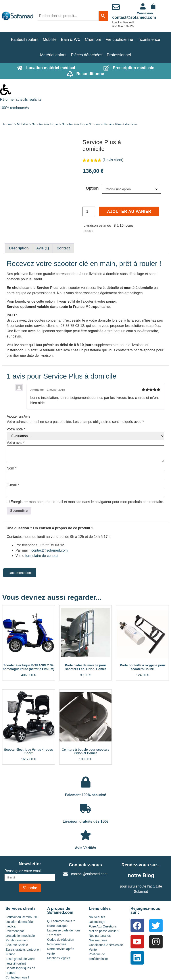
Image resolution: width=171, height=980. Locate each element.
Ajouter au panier (129, 211)
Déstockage (97, 921)
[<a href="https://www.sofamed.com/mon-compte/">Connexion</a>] (143, 6)
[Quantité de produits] (89, 211)
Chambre (93, 39)
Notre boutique (57, 925)
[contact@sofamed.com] (116, 7)
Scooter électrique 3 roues (81, 124)
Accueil (8, 124)
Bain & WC (71, 39)
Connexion (145, 13)
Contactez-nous (85, 864)
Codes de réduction (60, 939)
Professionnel (119, 55)
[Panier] (153, 6)
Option (92, 188)
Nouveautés (97, 917)
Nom (11, 468)
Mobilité (50, 39)
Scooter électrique (45, 124)
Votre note (16, 429)
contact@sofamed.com (134, 17)
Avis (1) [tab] (42, 248)
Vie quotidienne (119, 39)
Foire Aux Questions (103, 926)
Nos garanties (56, 944)
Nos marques (98, 940)
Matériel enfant (53, 55)
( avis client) (112, 160)
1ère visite (54, 935)
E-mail (13, 485)
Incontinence (148, 39)
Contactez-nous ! (17, 977)
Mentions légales (58, 958)
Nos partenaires (100, 935)
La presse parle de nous (63, 930)
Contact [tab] (63, 248)
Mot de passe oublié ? (104, 931)
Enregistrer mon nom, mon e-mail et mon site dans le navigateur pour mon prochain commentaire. (87, 502)
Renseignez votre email (22, 871)
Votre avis (16, 443)
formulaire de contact (41, 556)
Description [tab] (19, 248)
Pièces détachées (86, 55)
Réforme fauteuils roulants (20, 99)
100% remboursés (14, 108)
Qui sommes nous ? (61, 921)
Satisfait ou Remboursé (22, 917)
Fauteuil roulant (24, 39)
